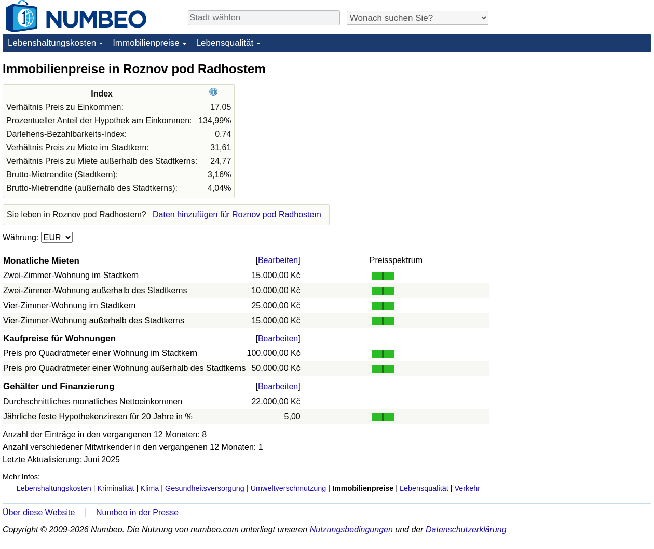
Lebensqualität (225, 43)
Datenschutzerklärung (466, 529)
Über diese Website (39, 512)
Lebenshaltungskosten (52, 43)
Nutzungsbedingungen (351, 529)
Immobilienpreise (146, 43)
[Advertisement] (573, 125)
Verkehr (467, 488)
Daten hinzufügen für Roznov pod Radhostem (237, 214)
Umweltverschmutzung (288, 488)
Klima (149, 488)
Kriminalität (115, 488)
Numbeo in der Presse (137, 512)
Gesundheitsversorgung (204, 488)
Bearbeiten (278, 260)
